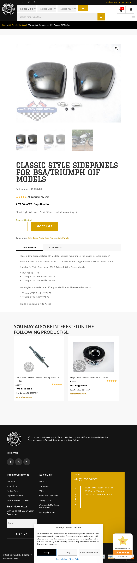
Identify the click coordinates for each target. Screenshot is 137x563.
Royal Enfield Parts (15, 495)
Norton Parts (12, 491)
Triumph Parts (13, 486)
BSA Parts (11, 481)
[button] (116, 48)
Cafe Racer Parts (36, 238)
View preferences (89, 552)
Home (4, 25)
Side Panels (12, 25)
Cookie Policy (61, 559)
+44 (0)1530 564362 (119, 2)
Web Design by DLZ (11, 558)
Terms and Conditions (48, 495)
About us (43, 481)
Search (82, 8)
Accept (46, 552)
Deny (67, 552)
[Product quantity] (22, 226)
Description (29, 247)
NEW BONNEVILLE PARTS (18, 500)
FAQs (41, 491)
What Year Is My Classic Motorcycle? (49, 506)
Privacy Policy (73, 559)
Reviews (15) (55, 247)
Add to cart (45, 226)
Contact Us (43, 486)
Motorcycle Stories (47, 512)
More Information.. (39, 368)
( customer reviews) (38, 196)
